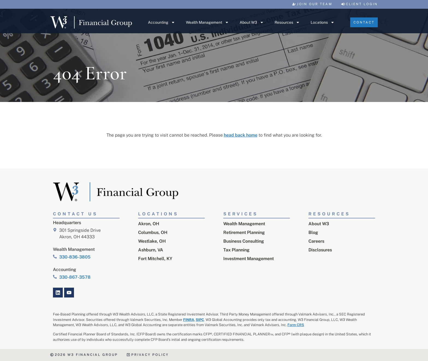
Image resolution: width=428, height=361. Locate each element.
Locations (322, 22)
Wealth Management (207, 22)
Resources (287, 22)
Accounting (161, 22)
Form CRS (295, 325)
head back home (240, 135)
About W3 (252, 22)
